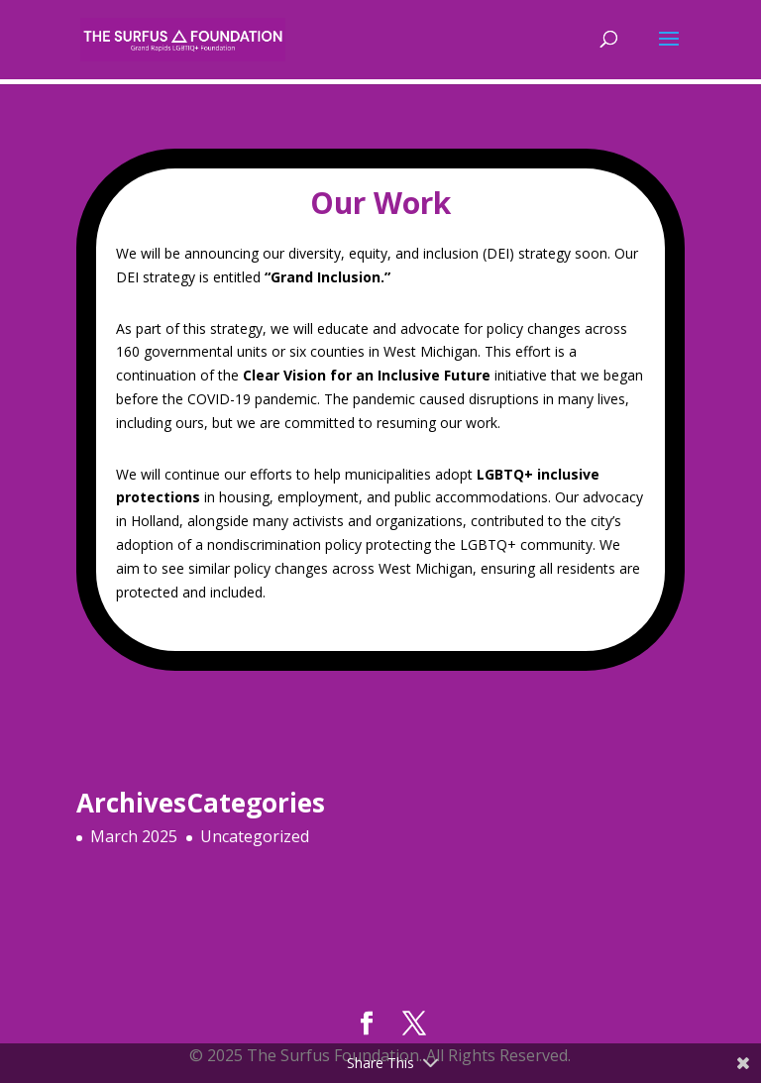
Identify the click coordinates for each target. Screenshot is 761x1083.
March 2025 (133, 836)
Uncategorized (254, 836)
